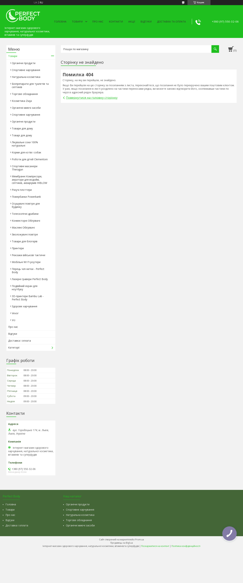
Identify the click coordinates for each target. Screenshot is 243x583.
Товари (77, 21)
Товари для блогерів (24, 241)
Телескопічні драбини (25, 213)
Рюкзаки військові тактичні (28, 255)
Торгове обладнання (25, 94)
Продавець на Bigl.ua (121, 542)
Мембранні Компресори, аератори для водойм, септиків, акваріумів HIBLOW (29, 180)
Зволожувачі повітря (25, 234)
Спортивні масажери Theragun (24, 167)
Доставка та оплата (171, 21)
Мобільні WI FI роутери (26, 262)
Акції (131, 21)
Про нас (97, 21)
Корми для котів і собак (26, 152)
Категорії (14, 347)
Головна (60, 21)
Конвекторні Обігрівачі (26, 220)
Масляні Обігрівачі (23, 227)
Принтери (18, 248)
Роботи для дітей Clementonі (30, 159)
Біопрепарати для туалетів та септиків (30, 85)
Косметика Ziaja (22, 101)
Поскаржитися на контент (155, 546)
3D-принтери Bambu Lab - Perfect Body (28, 297)
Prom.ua (139, 539)
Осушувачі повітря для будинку (26, 205)
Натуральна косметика (26, 77)
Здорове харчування (24, 306)
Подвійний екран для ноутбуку (24, 287)
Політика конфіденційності (185, 546)
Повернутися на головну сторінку (92, 97)
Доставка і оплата (19, 340)
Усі (13, 320)
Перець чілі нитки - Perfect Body (28, 270)
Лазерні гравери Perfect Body (30, 279)
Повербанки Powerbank (26, 196)
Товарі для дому (22, 135)
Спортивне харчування (26, 70)
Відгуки (146, 21)
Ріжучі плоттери (22, 189)
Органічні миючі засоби (26, 107)
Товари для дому (22, 128)
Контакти (116, 21)
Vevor (15, 313)
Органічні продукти (23, 63)
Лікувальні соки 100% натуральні (25, 143)
